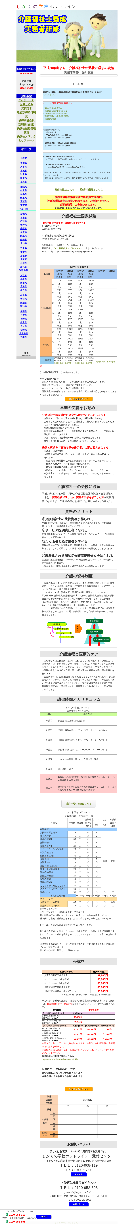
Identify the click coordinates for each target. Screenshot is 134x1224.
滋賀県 (23, 252)
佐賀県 (23, 315)
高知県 (23, 306)
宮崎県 (23, 330)
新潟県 (23, 214)
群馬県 (23, 194)
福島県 (23, 182)
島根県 (23, 279)
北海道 (23, 158)
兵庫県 (23, 263)
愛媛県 (23, 303)
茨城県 (23, 187)
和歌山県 (23, 270)
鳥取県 (23, 275)
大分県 (23, 326)
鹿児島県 (23, 333)
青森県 (23, 163)
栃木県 (23, 190)
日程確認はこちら (64, 189)
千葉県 (23, 201)
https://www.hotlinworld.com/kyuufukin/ (60, 1059)
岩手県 (23, 167)
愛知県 (23, 243)
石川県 (23, 221)
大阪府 (23, 259)
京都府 (23, 256)
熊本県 (23, 322)
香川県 (23, 299)
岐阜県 (23, 236)
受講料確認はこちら (91, 189)
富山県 (23, 218)
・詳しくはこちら (50, 95)
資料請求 (44, 1216)
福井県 (23, 225)
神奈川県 (23, 209)
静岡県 (23, 239)
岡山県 (23, 283)
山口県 (23, 290)
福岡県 (23, 311)
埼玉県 (23, 198)
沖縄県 (23, 337)
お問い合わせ (78, 1204)
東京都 (23, 205)
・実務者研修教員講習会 (52, 108)
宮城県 (23, 171)
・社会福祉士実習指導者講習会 (55, 114)
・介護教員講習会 (50, 119)
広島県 (23, 286)
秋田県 (23, 174)
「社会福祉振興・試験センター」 (69, 248)
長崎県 (23, 319)
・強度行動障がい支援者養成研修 (56, 116)
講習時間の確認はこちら (79, 803)
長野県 (23, 232)
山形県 (23, 178)
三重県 (23, 248)
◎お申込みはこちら (78, 399)
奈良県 (23, 267)
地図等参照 (58, 363)
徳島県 (23, 295)
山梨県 (23, 228)
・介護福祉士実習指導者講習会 (55, 111)
